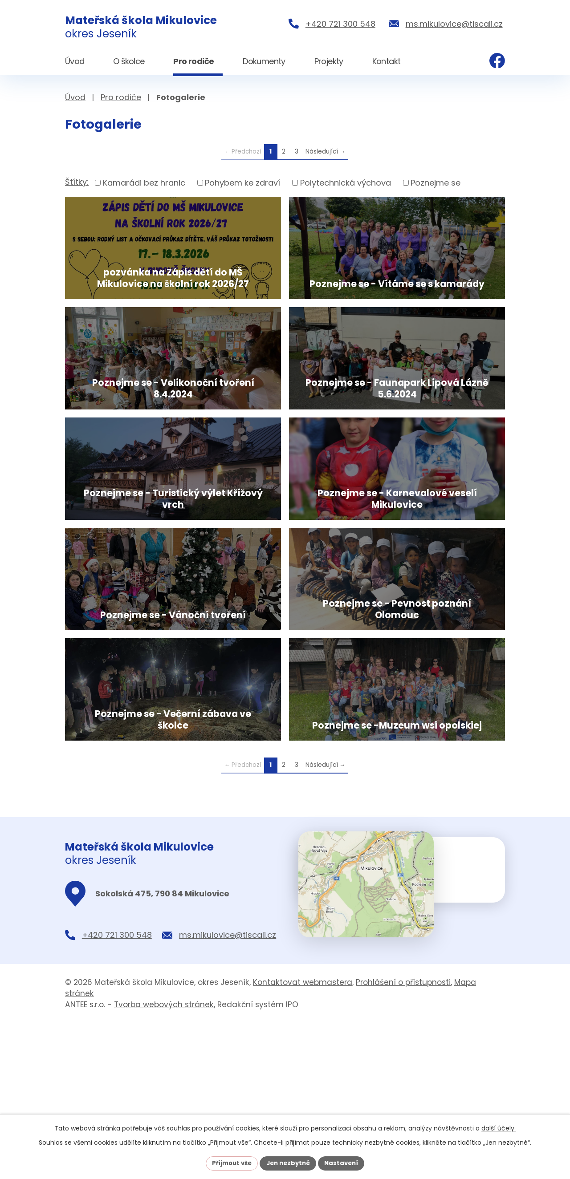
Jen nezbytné (288, 1162)
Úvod (75, 97)
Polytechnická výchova (345, 182)
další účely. (498, 1127)
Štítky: (77, 181)
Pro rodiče (121, 97)
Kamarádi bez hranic (144, 182)
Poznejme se (435, 182)
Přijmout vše (229, 1162)
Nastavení (344, 1162)
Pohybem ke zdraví (242, 182)
